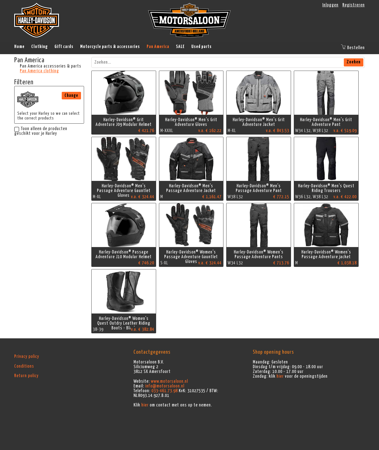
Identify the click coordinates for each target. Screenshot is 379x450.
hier (145, 405)
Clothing (39, 46)
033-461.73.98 (164, 391)
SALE (180, 46)
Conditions (24, 366)
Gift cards (63, 46)
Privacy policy (26, 356)
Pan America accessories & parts (50, 66)
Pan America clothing (39, 71)
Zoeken (354, 62)
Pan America (158, 46)
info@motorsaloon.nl (164, 386)
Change (71, 95)
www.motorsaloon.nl (169, 381)
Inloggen (330, 5)
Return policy (26, 376)
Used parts (201, 46)
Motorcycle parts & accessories (110, 46)
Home (19, 46)
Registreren (353, 5)
